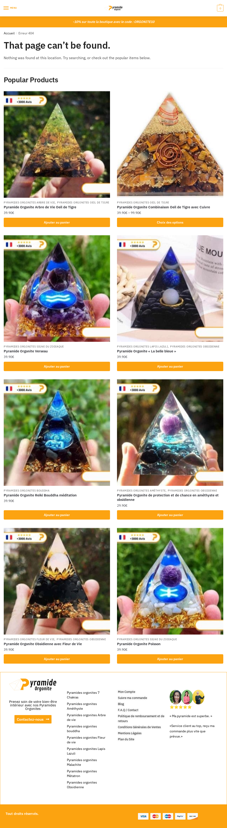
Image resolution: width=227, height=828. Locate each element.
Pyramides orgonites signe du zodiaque (34, 346)
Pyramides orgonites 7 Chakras (83, 695)
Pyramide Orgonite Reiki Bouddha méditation (40, 495)
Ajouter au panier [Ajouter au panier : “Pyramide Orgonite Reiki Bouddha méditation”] (57, 515)
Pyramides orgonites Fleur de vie (29, 639)
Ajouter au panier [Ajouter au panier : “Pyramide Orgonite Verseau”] (57, 366)
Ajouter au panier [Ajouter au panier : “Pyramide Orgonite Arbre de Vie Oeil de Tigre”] (57, 222)
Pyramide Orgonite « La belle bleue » (146, 351)
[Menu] (10, 8)
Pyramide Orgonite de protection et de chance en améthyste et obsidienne (168, 497)
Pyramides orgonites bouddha (27, 490)
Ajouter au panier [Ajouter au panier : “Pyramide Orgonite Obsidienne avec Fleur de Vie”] (57, 659)
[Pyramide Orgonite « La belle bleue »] (170, 288)
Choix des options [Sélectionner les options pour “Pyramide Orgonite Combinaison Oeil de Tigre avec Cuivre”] (170, 222)
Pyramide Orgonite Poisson (139, 644)
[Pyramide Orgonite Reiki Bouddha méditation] (57, 432)
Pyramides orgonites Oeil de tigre (83, 202)
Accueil (9, 33)
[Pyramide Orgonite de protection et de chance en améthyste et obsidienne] (170, 432)
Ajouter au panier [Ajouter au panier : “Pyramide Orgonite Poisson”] (170, 659)
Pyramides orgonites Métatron (82, 773)
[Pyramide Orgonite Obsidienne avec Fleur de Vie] (57, 581)
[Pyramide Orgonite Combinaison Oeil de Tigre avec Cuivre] (170, 144)
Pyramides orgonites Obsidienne (195, 346)
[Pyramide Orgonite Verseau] (57, 288)
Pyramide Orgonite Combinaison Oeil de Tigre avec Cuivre (163, 207)
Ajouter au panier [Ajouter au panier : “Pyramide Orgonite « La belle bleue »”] (170, 366)
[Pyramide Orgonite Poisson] (170, 581)
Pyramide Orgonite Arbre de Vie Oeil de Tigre (40, 207)
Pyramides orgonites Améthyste (141, 490)
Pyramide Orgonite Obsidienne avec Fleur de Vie (43, 644)
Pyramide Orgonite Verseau (26, 351)
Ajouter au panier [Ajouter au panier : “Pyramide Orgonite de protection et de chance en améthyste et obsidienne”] (170, 515)
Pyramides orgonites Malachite (82, 762)
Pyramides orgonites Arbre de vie (29, 202)
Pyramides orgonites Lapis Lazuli (142, 346)
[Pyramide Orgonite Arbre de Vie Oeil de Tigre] (57, 144)
